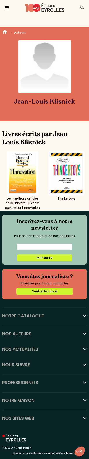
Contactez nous (44, 291)
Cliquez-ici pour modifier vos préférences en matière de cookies (44, 453)
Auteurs (20, 32)
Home (4, 32)
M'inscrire (45, 258)
